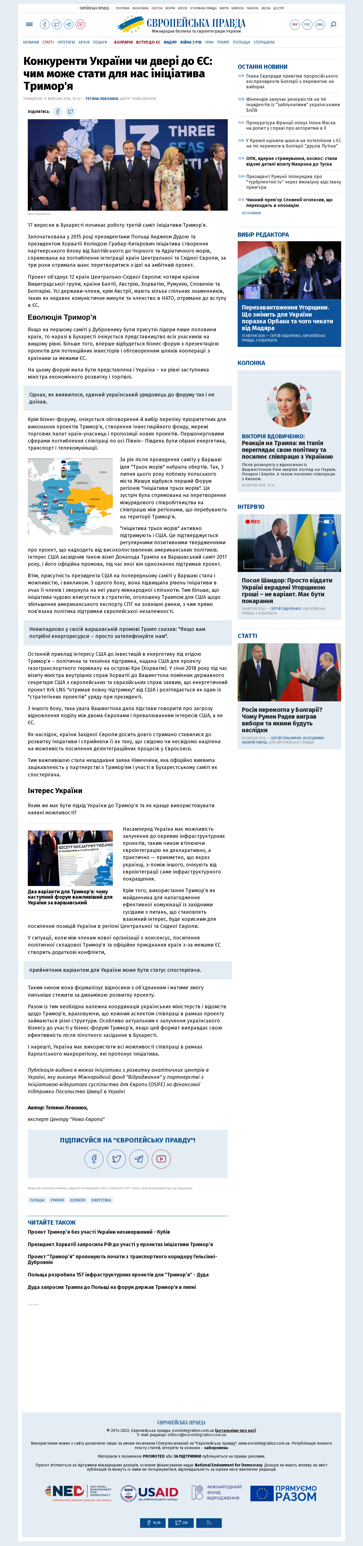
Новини (31, 42)
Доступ (278, 8)
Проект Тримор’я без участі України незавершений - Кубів (99, 1232)
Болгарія (123, 42)
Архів (84, 42)
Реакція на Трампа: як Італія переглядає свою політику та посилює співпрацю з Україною (287, 632)
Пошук (100, 42)
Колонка (251, 545)
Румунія (57, 1200)
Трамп (223, 42)
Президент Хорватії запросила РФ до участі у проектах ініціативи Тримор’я (120, 1244)
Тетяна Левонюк (101, 99)
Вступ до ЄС (148, 42)
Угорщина (264, 42)
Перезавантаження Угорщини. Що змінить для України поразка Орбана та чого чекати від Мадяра (287, 500)
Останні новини (263, 249)
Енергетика (101, 1200)
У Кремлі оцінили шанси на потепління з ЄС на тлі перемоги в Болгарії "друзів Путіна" (293, 325)
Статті (48, 42)
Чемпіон (237, 8)
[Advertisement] (128, 1345)
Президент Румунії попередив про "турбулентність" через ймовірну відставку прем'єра (293, 364)
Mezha (266, 8)
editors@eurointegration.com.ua (197, 1434)
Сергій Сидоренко (285, 518)
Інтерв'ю (66, 42)
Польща (241, 42)
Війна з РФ (191, 42)
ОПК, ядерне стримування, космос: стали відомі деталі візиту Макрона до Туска (291, 343)
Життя (224, 8)
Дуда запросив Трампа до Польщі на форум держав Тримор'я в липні (112, 1287)
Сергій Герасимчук (286, 921)
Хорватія (77, 1200)
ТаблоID (253, 8)
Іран (209, 42)
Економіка (140, 8)
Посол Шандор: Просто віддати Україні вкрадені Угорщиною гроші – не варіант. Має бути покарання (287, 773)
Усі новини (251, 396)
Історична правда (203, 8)
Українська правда (94, 8)
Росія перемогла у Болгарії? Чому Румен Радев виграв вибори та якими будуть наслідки (282, 902)
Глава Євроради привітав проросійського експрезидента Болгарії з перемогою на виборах (292, 264)
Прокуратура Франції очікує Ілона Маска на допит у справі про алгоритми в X (290, 307)
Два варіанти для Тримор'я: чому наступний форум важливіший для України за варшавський (70, 897)
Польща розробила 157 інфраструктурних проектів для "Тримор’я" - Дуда (118, 1275)
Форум (170, 8)
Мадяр (170, 42)
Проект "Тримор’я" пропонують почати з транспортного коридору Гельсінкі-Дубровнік (122, 1259)
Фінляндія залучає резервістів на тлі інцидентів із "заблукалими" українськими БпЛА (293, 287)
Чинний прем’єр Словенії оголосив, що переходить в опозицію (289, 384)
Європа (156, 8)
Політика (123, 8)
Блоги (182, 8)
